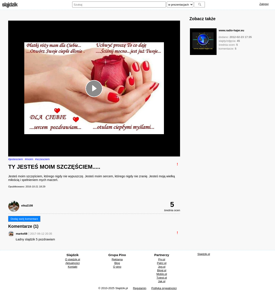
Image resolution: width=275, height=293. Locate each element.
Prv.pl (161, 259)
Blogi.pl (161, 270)
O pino (117, 266)
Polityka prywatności (164, 288)
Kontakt (72, 266)
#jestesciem (15, 159)
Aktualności (72, 263)
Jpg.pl (161, 266)
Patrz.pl (162, 263)
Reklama (117, 259)
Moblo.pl (161, 274)
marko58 (21, 233)
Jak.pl (161, 281)
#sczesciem (42, 159)
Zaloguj (264, 4)
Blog (117, 263)
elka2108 (27, 205)
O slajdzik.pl (72, 259)
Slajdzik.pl (203, 254)
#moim (29, 159)
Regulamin (139, 288)
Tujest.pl (161, 277)
